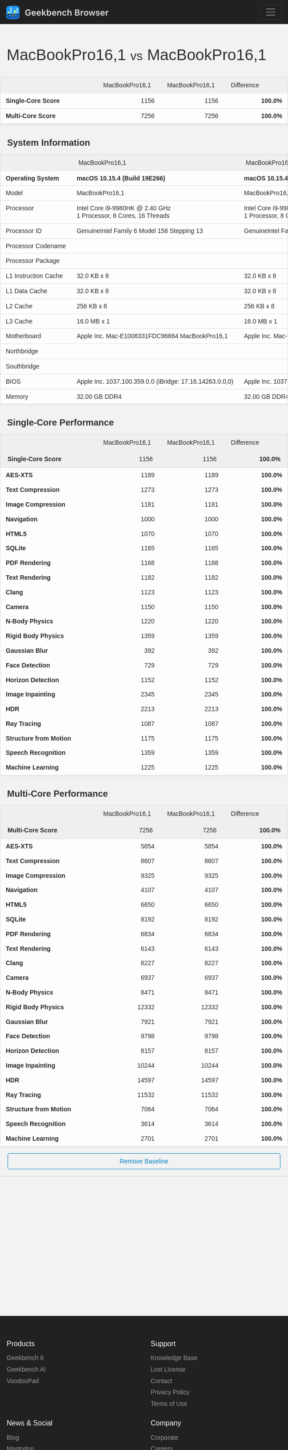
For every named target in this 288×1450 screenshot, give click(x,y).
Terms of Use (169, 1403)
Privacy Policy (170, 1392)
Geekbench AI (26, 1369)
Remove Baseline (144, 1161)
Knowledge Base (174, 1357)
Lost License (168, 1369)
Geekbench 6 (25, 1357)
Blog (13, 1437)
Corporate (164, 1437)
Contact (161, 1380)
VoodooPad (23, 1380)
